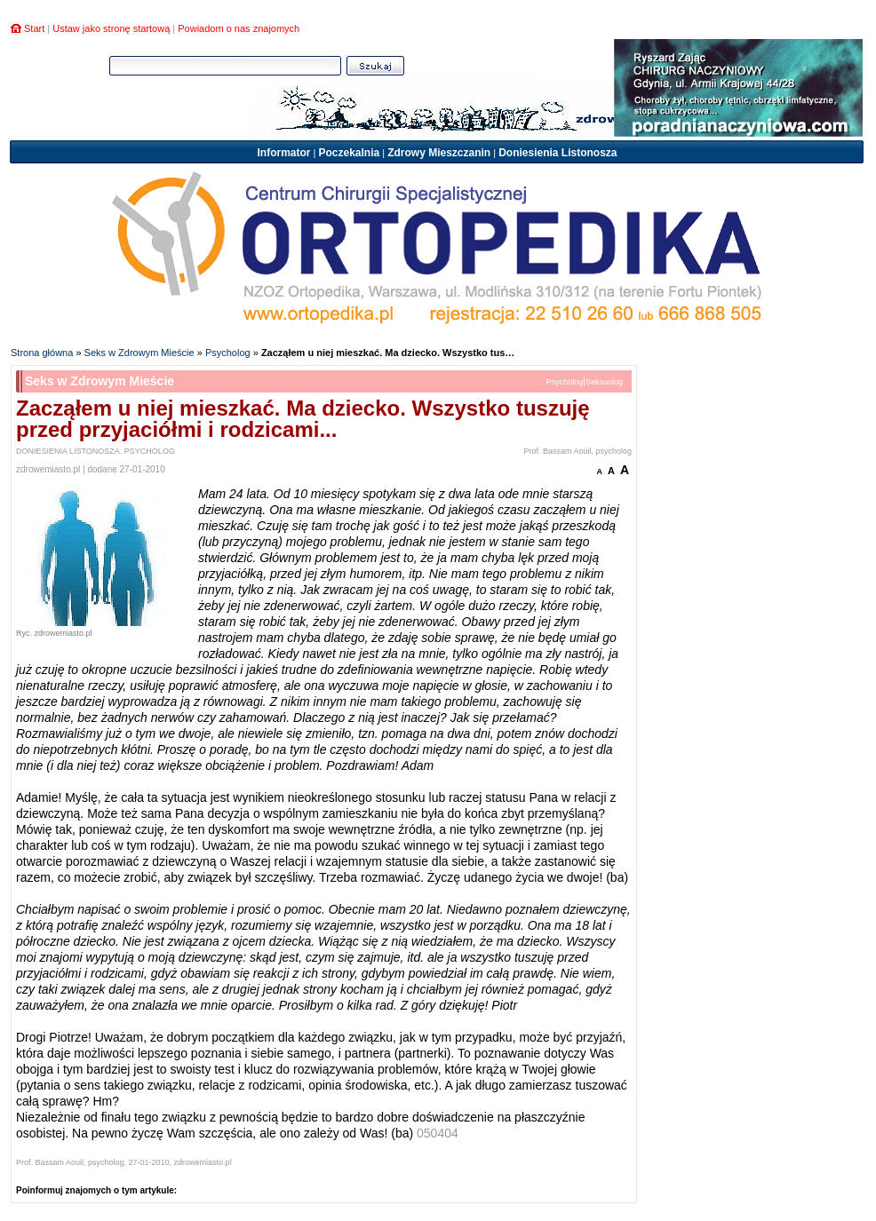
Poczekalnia (348, 153)
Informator (283, 153)
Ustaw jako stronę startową (111, 28)
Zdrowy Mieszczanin (438, 153)
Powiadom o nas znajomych (238, 28)
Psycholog (228, 352)
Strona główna (42, 352)
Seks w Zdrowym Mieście (139, 352)
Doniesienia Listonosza (557, 153)
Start (34, 28)
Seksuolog (604, 381)
